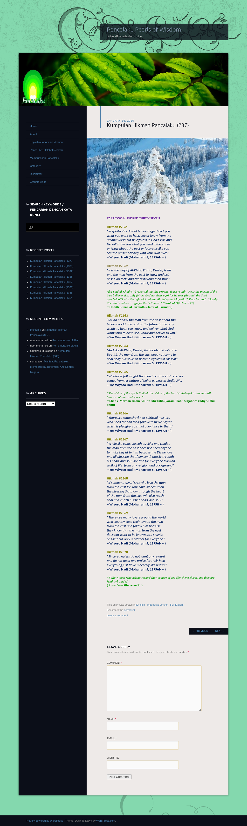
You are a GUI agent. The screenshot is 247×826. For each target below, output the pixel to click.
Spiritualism (177, 604)
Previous (200, 631)
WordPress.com (105, 820)
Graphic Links (38, 181)
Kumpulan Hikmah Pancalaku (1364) (51, 297)
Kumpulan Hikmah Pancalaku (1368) (51, 276)
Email (112, 738)
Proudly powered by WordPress (44, 820)
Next (220, 631)
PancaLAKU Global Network (46, 150)
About (33, 134)
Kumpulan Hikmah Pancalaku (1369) (51, 271)
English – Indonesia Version (46, 142)
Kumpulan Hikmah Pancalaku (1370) (51, 266)
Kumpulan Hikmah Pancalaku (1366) (51, 287)
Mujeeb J (35, 329)
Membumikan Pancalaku (44, 158)
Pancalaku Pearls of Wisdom (144, 29)
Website (113, 757)
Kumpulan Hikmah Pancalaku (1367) (51, 282)
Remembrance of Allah (65, 340)
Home (33, 126)
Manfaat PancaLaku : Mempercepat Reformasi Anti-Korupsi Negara (52, 367)
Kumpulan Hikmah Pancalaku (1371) (51, 260)
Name (111, 719)
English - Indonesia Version (152, 604)
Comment (114, 662)
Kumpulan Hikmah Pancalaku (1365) (51, 292)
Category (35, 165)
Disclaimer (36, 173)
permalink (130, 610)
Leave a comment (117, 615)
